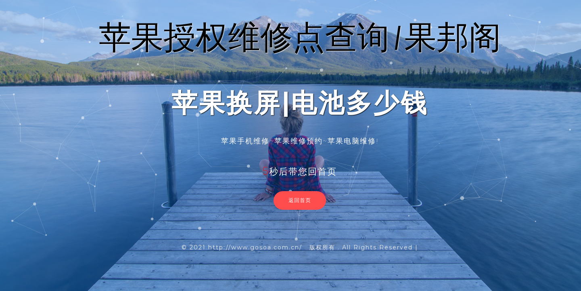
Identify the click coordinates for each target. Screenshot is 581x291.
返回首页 (299, 200)
